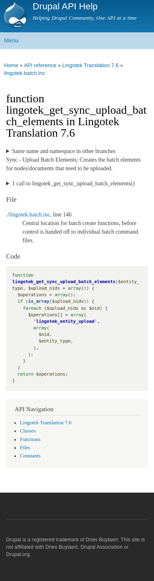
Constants (30, 456)
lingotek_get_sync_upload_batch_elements (64, 281)
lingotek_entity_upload (65, 321)
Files (25, 447)
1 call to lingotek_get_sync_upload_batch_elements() (73, 183)
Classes (28, 431)
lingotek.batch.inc (24, 73)
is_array (38, 301)
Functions (30, 439)
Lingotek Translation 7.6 (90, 65)
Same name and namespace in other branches (64, 151)
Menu (11, 40)
